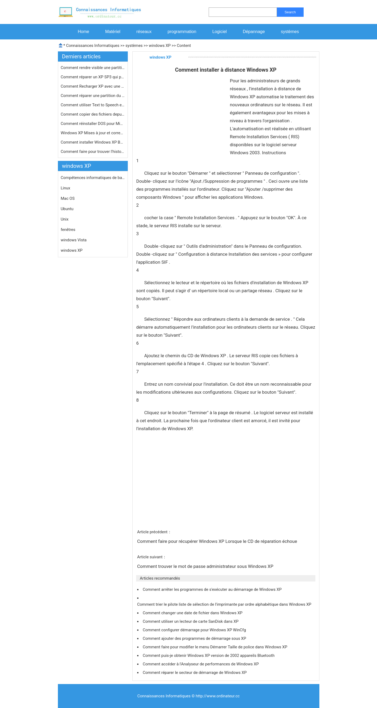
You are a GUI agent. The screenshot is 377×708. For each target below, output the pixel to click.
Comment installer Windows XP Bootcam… (93, 142)
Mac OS (68, 198)
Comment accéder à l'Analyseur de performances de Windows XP (201, 664)
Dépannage (254, 31)
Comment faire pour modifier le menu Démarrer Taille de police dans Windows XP (215, 647)
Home (83, 31)
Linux (65, 188)
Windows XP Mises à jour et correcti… (93, 133)
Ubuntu (67, 208)
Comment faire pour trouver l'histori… (93, 151)
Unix (65, 219)
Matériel (112, 31)
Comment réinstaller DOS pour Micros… (93, 123)
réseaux (144, 31)
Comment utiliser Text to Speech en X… (93, 105)
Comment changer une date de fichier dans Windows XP (193, 613)
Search (290, 12)
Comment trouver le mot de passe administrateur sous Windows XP (206, 566)
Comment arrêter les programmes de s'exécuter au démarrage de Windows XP (213, 589)
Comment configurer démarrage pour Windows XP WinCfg (195, 630)
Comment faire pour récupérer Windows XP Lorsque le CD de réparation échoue (217, 541)
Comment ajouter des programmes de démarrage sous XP (195, 638)
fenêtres (68, 229)
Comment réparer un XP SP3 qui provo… (93, 77)
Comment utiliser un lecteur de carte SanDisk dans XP (191, 621)
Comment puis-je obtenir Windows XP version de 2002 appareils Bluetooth (209, 655)
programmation (182, 31)
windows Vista (74, 240)
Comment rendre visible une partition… (93, 67)
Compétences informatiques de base (93, 177)
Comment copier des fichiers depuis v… (93, 114)
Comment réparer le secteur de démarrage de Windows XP (195, 672)
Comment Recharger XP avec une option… (93, 86)
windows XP (160, 45)
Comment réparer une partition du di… (93, 95)
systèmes (290, 31)
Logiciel (219, 31)
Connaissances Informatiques (92, 45)
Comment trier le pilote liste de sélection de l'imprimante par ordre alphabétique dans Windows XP (224, 604)
